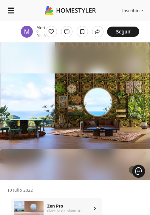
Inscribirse (132, 10)
